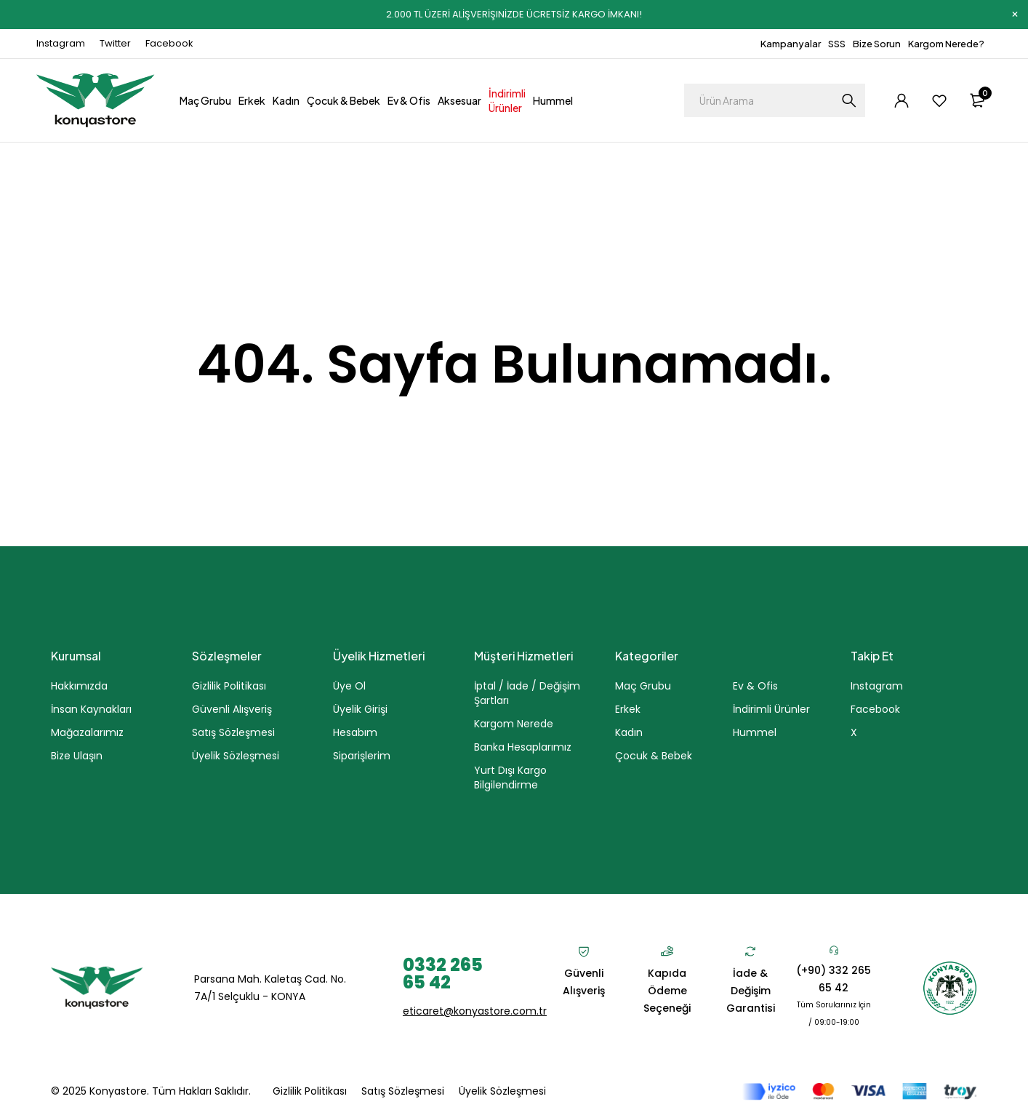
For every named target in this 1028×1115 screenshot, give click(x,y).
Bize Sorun (877, 43)
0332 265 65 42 (443, 973)
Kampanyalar (790, 43)
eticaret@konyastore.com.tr (475, 1011)
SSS (837, 43)
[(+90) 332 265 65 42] (834, 950)
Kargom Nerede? (946, 43)
